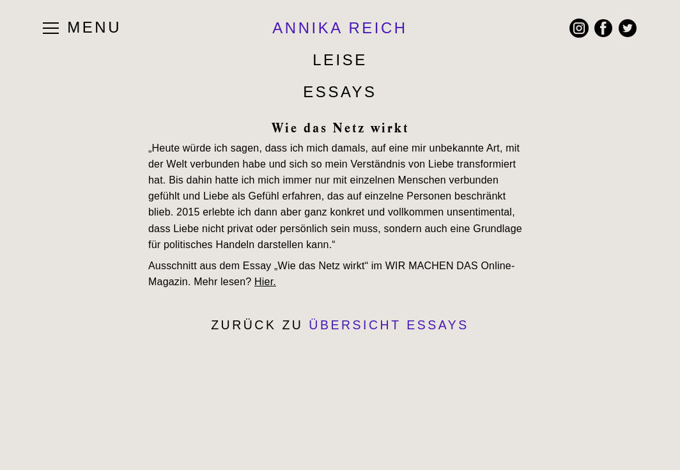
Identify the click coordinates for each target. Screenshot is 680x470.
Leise (340, 59)
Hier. (265, 281)
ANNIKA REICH (339, 27)
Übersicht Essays (389, 325)
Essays (339, 91)
